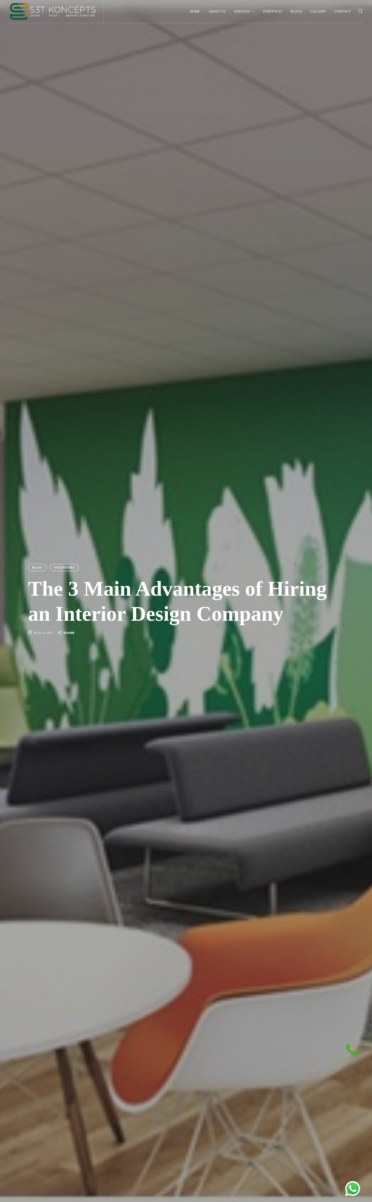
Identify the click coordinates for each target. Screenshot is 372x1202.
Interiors (64, 567)
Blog (37, 567)
